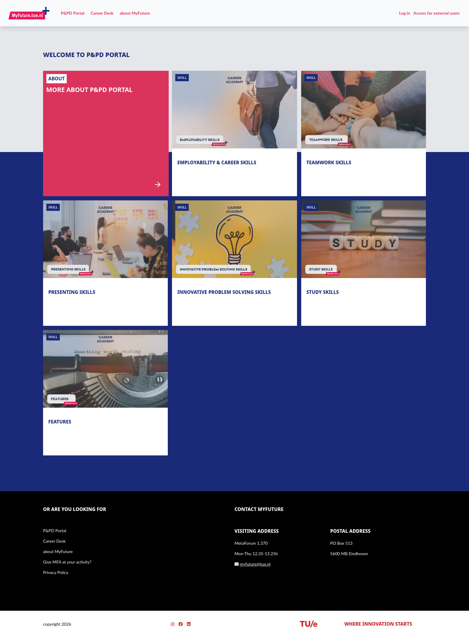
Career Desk (102, 13)
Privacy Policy (55, 572)
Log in (404, 13)
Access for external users (436, 13)
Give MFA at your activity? (67, 561)
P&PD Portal (72, 13)
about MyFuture (135, 13)
